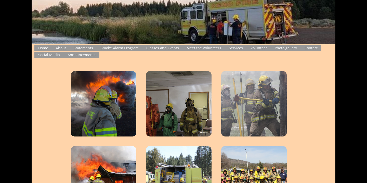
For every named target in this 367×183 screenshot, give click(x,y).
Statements (83, 47)
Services (236, 47)
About (61, 47)
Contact (311, 47)
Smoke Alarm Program (120, 47)
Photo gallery (286, 47)
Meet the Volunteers (204, 47)
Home (43, 47)
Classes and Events (162, 47)
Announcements (82, 54)
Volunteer (259, 47)
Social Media (49, 54)
